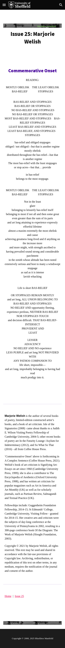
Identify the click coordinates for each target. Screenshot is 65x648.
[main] (32, 38)
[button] (4, 5)
